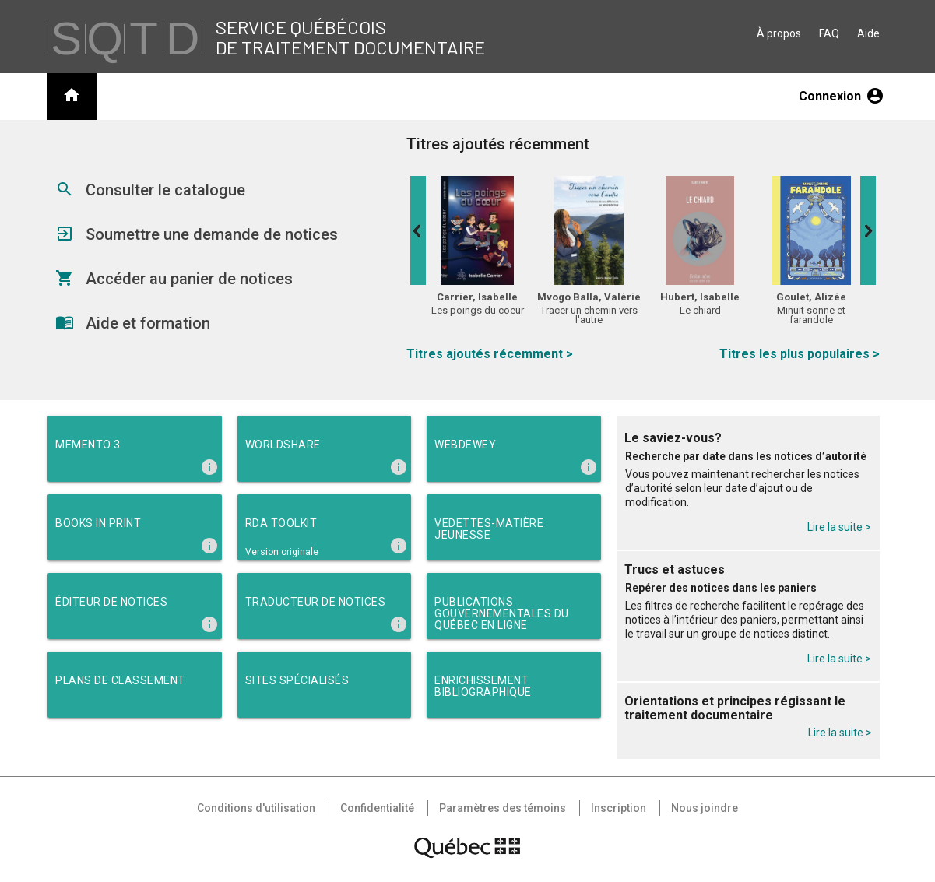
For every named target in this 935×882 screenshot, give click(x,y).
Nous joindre (704, 808)
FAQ (829, 33)
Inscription (618, 808)
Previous (418, 230)
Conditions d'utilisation (256, 808)
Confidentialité (377, 808)
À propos (779, 33)
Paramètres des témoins (502, 808)
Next (868, 230)
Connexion (841, 96)
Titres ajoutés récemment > (489, 353)
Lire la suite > (839, 527)
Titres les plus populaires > (799, 353)
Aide (868, 33)
